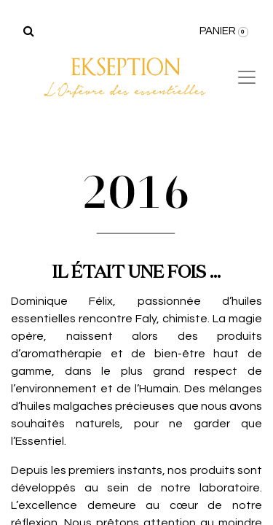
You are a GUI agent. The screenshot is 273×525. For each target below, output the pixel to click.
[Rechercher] (29, 31)
